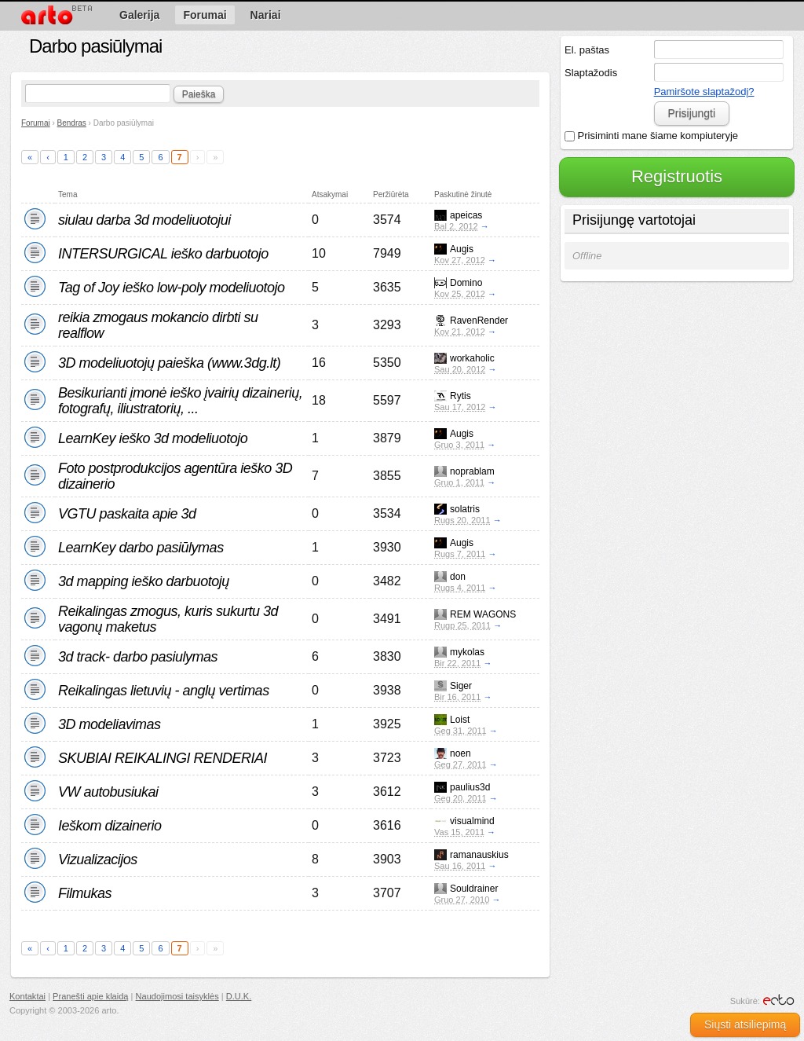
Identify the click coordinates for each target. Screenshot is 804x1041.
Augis (461, 249)
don (458, 576)
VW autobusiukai (108, 792)
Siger (461, 685)
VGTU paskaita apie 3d (127, 514)
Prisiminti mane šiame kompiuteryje (651, 135)
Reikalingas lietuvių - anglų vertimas (163, 690)
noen (460, 753)
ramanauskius (479, 854)
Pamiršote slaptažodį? (704, 91)
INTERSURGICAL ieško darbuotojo (163, 254)
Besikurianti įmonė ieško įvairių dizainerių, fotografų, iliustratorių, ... (180, 400)
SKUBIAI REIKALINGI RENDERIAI (162, 758)
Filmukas (84, 893)
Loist (460, 719)
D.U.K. (239, 996)
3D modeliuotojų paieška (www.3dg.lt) (169, 363)
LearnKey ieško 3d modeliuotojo (152, 438)
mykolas (467, 652)
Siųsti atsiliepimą (745, 1024)
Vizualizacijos (97, 859)
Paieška (199, 94)
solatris (465, 509)
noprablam (472, 471)
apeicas (466, 215)
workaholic (472, 358)
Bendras (71, 123)
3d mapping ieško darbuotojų (143, 581)
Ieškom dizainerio (110, 826)
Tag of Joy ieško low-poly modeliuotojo (171, 287)
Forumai (35, 123)
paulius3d (470, 787)
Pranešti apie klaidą (90, 996)
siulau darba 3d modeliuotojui (144, 220)
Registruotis (676, 176)
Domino (466, 282)
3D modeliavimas (109, 724)
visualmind (472, 821)
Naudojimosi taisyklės (177, 996)
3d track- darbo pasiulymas (137, 657)
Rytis (460, 395)
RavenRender (479, 320)
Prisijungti (691, 113)
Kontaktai (27, 996)
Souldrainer (474, 888)
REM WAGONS (483, 614)
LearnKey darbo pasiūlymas (141, 547)
